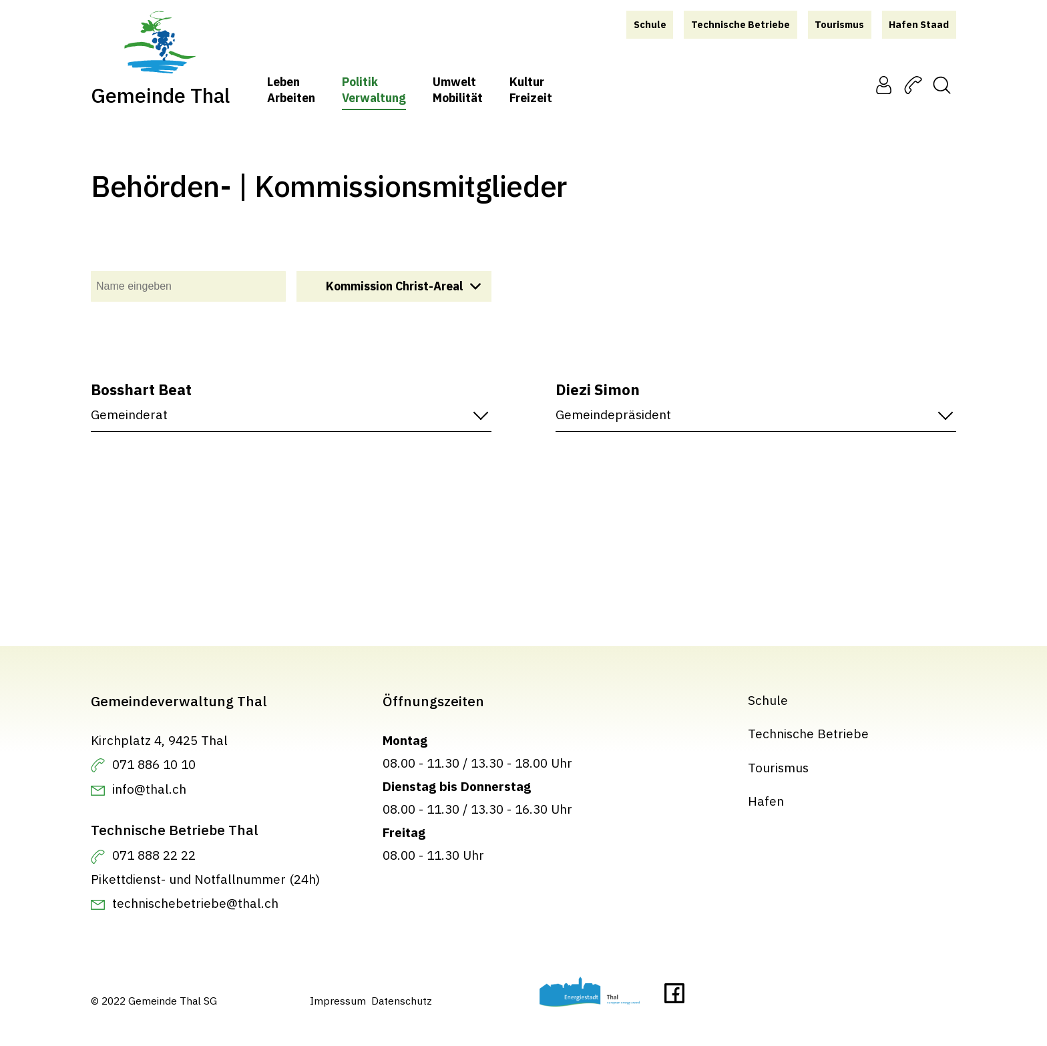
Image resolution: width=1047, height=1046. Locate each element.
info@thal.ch (149, 788)
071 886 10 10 (154, 764)
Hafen (766, 800)
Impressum (338, 1000)
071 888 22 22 (154, 854)
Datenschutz (401, 1000)
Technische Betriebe (808, 733)
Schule (768, 700)
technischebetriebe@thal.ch (195, 902)
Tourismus (778, 767)
